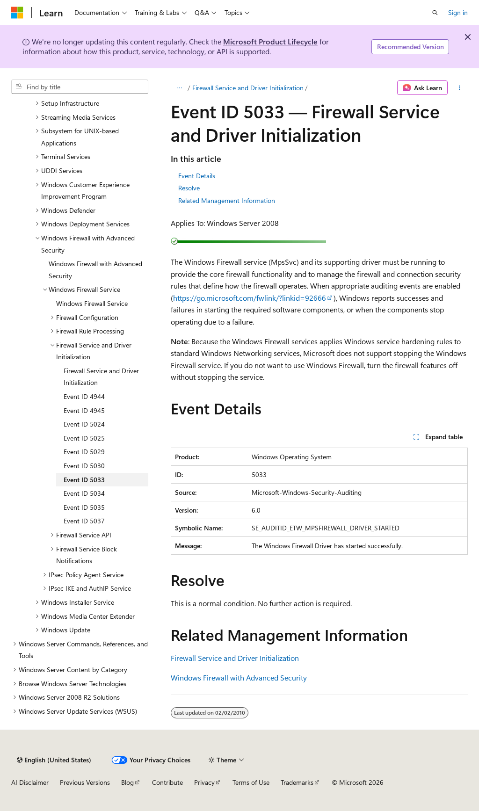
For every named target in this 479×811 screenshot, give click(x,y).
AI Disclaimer (30, 782)
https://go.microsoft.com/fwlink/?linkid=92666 (249, 298)
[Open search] (435, 12)
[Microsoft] (17, 13)
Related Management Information (226, 200)
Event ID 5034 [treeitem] (84, 493)
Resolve (189, 187)
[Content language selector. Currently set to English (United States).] (54, 760)
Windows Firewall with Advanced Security (239, 677)
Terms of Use (250, 782)
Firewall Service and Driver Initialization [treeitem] (101, 376)
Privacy (204, 782)
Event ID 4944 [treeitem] (84, 396)
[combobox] (79, 87)
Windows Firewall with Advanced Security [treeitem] (95, 269)
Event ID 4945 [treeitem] (84, 410)
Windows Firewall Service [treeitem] (92, 303)
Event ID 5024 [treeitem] (84, 424)
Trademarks (297, 782)
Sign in (458, 12)
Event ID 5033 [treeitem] (84, 479)
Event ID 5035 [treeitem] (84, 507)
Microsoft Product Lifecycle (270, 41)
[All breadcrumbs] (179, 87)
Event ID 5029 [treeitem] (84, 451)
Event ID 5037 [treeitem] (84, 520)
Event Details (196, 175)
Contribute (167, 782)
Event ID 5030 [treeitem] (84, 465)
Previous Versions (85, 782)
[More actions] (459, 87)
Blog (127, 782)
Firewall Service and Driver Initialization (248, 87)
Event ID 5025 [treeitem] (84, 438)
